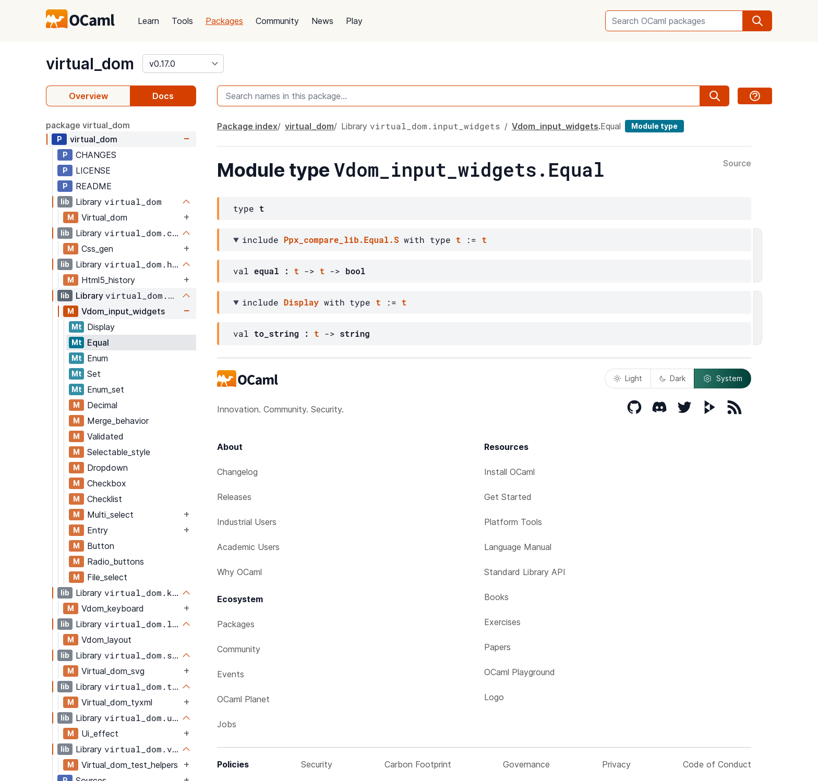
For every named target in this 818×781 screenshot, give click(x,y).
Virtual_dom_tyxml (116, 702)
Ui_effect (99, 733)
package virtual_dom (88, 125)
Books (496, 597)
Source (737, 163)
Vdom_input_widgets (123, 311)
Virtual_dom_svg (113, 671)
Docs (163, 96)
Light (628, 378)
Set (94, 374)
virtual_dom (90, 63)
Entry (97, 530)
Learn (148, 21)
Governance (526, 764)
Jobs (226, 724)
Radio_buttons (115, 561)
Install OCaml (509, 472)
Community (277, 21)
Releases (234, 497)
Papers (497, 647)
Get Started (508, 497)
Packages (224, 21)
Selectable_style (118, 452)
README (94, 186)
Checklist (104, 499)
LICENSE (93, 170)
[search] (757, 20)
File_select (107, 577)
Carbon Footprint (417, 764)
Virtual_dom (104, 217)
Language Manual (517, 547)
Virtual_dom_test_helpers (129, 765)
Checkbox (106, 483)
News (322, 21)
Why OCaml (239, 572)
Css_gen (97, 248)
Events (230, 674)
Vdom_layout (106, 639)
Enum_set (105, 389)
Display (101, 327)
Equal (98, 342)
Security (316, 764)
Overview (88, 96)
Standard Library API (525, 572)
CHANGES (96, 155)
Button (100, 546)
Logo (494, 697)
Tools (182, 21)
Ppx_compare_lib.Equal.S (341, 239)
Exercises (502, 622)
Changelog (237, 472)
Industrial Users (246, 522)
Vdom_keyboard (112, 608)
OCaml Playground (519, 672)
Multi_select (110, 514)
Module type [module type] (654, 125)
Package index (247, 126)
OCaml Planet (243, 699)
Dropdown (107, 467)
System (722, 378)
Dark (672, 378)
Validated (105, 436)
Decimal (102, 405)
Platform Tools (513, 522)
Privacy (616, 764)
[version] (183, 63)
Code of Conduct (717, 764)
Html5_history (108, 280)
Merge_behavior (118, 421)
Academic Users (248, 547)
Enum (97, 358)
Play (354, 21)
